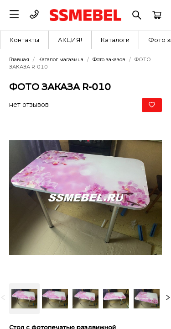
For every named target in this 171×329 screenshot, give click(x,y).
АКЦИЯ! (70, 39)
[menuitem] (24, 40)
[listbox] (85, 298)
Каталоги (115, 39)
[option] (24, 298)
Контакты (24, 39)
